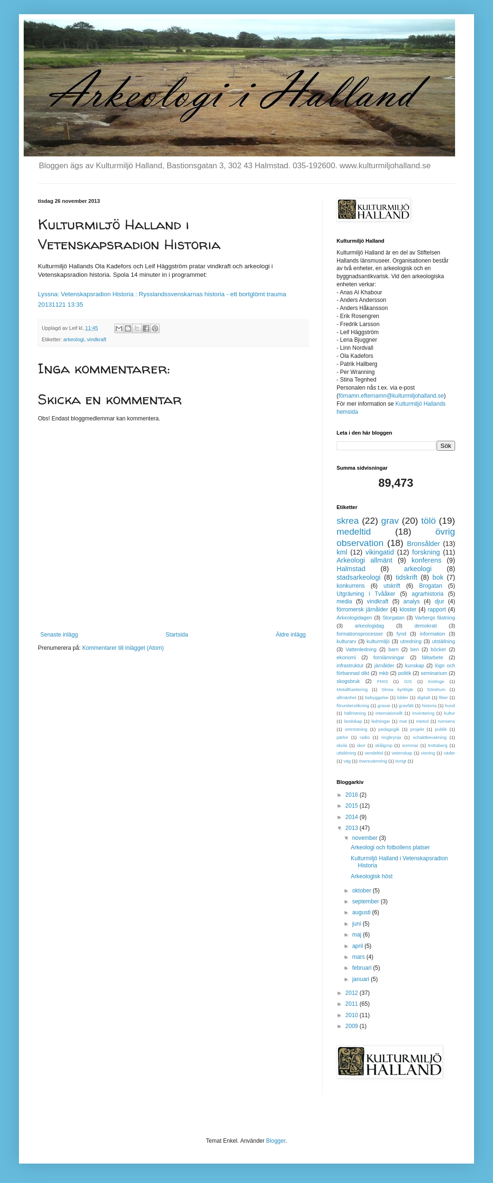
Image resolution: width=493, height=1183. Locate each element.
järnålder (384, 665)
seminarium (434, 673)
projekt (417, 729)
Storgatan (394, 617)
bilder (402, 697)
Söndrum (436, 689)
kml (342, 552)
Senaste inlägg (59, 634)
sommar (410, 745)
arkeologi (74, 339)
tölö (428, 521)
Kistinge (436, 681)
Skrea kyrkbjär (397, 689)
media (344, 601)
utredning (410, 641)
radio (365, 737)
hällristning (355, 713)
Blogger (275, 1141)
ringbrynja (391, 737)
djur (439, 601)
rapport (437, 609)
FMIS (382, 681)
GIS (408, 681)
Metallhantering (352, 689)
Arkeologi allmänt (365, 560)
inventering (423, 713)
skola (342, 745)
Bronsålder (423, 543)
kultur (449, 713)
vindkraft (96, 339)
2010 (353, 1015)
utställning (443, 641)
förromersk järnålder (362, 609)
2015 (353, 805)
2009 (353, 1026)
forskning (426, 552)
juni (357, 923)
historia (429, 705)
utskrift (391, 585)
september (366, 901)
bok (437, 577)
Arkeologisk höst (372, 876)
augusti (362, 912)
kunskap (414, 665)
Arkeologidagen (354, 617)
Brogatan (430, 585)
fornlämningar (388, 657)
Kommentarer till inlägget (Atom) (123, 648)
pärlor (342, 737)
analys (411, 601)
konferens (426, 560)
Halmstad (351, 569)
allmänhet (346, 697)
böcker (438, 649)
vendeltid (374, 752)
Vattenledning (361, 649)
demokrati (425, 625)
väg (346, 761)
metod (422, 721)
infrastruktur (350, 665)
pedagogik (388, 729)
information (432, 634)
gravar (383, 705)
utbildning (346, 752)
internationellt (388, 713)
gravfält (406, 705)
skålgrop (383, 745)
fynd (401, 634)
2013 (353, 828)
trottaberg (437, 745)
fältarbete (432, 657)
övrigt (400, 761)
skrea (348, 521)
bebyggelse (376, 697)
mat (403, 721)
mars (359, 957)
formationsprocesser (360, 634)
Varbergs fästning (435, 617)
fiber (443, 697)
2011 (353, 1004)
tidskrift (407, 577)
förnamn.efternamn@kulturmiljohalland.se (391, 395)
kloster (408, 609)
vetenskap (402, 752)
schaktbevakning (430, 737)
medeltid (354, 532)
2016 (353, 795)
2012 (353, 993)
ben (415, 649)
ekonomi (346, 657)
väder (449, 752)
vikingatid (379, 552)
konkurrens (351, 585)
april (358, 946)
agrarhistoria (428, 594)
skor (361, 745)
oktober (362, 890)
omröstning (356, 729)
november (365, 838)
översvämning (373, 761)
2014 (353, 817)
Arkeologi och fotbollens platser (390, 847)
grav (390, 521)
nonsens (446, 721)
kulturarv (346, 641)
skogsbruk (348, 681)
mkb (383, 673)
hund (450, 705)
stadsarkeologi (359, 577)
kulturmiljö (378, 641)
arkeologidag (369, 625)
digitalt (423, 697)
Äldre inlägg (291, 634)
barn (393, 649)
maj (357, 934)
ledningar (380, 721)
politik (404, 673)
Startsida (176, 634)
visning (428, 752)
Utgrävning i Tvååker (366, 594)
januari (361, 979)
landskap (353, 721)
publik (441, 729)
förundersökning (353, 705)
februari (362, 968)
